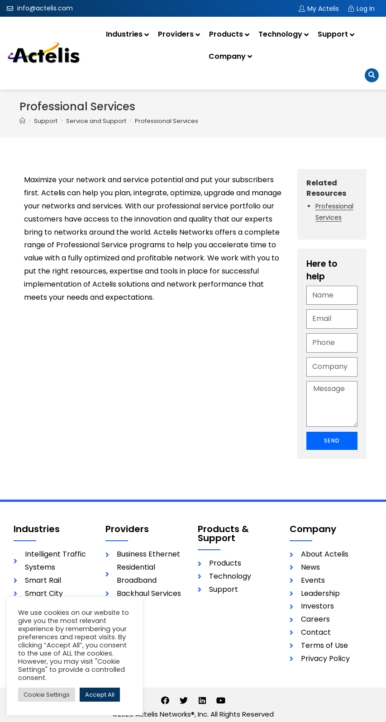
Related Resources (326, 188)
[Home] (22, 121)
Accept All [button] (99, 694)
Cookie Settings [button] (47, 694)
